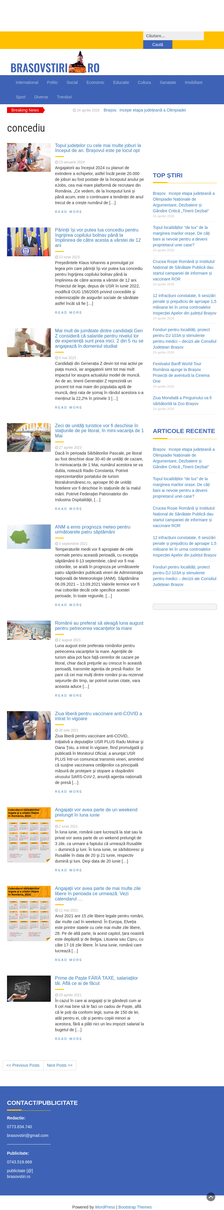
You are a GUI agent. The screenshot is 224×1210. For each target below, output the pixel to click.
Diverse (41, 88)
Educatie (121, 73)
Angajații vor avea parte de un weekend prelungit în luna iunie (96, 803)
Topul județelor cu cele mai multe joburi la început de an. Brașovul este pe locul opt (98, 139)
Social (72, 73)
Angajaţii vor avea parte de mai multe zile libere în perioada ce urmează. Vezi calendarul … (98, 884)
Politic (52, 73)
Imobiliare (194, 73)
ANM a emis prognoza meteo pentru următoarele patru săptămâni (93, 520)
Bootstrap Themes (135, 1198)
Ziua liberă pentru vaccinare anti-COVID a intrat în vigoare (98, 707)
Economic (95, 73)
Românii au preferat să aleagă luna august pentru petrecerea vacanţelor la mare (99, 617)
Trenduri (64, 88)
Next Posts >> (60, 1056)
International (27, 73)
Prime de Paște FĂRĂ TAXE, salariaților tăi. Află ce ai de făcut (96, 972)
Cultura (144, 73)
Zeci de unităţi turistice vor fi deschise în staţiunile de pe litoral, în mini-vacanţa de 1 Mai (99, 422)
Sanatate (168, 73)
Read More (69, 203)
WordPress (105, 1198)
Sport (20, 88)
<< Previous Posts (23, 1056)
